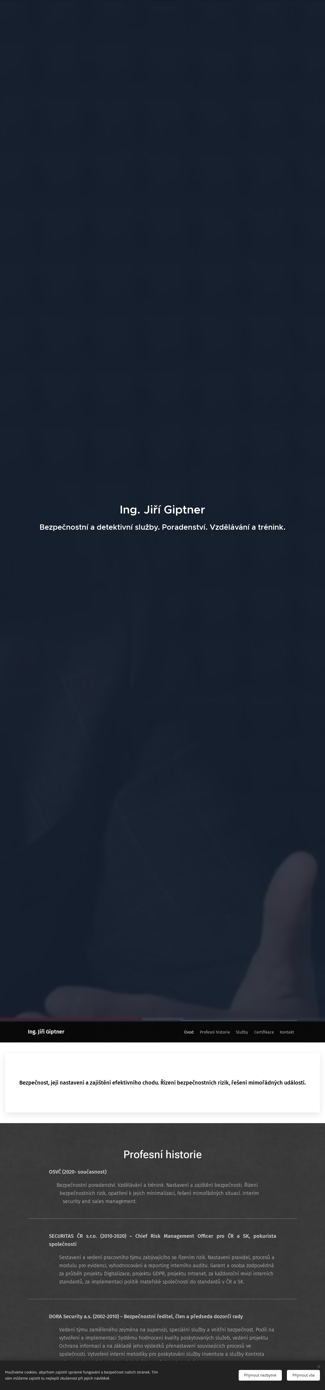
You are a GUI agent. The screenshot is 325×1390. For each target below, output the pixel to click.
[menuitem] (174, 1032)
